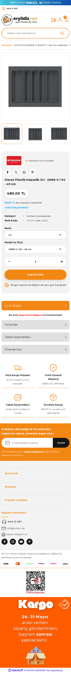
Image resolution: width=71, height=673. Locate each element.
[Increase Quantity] (63, 261)
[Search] (35, 33)
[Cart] (66, 20)
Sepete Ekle (35, 274)
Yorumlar (11, 324)
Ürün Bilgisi (13, 305)
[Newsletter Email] (35, 443)
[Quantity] (35, 261)
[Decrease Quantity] (7, 261)
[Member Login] (60, 20)
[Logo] (20, 20)
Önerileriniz (13, 349)
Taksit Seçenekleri (18, 337)
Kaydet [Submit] (61, 442)
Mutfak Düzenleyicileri (39, 216)
